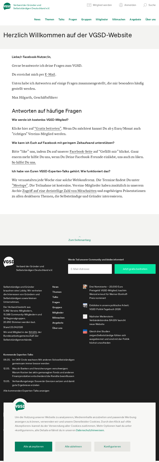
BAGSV (33, 333)
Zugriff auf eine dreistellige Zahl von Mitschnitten (59, 190)
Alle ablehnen (73, 446)
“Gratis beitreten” (47, 128)
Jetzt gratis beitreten (139, 270)
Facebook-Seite (81, 151)
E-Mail (50, 74)
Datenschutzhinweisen (90, 430)
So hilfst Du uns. (24, 162)
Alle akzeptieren (33, 446)
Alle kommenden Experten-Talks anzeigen (26, 392)
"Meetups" (20, 185)
